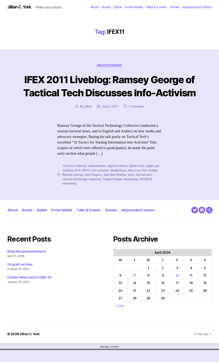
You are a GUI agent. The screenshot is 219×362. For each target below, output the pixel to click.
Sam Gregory (93, 188)
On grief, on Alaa (19, 277)
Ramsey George (73, 188)
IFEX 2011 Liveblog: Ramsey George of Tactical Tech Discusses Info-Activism (109, 93)
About (94, 7)
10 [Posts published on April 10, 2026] (177, 288)
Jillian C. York (20, 7)
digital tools (137, 179)
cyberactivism (97, 179)
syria (132, 188)
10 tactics (68, 179)
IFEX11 (87, 184)
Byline (118, 7)
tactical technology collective (81, 192)
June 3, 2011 (109, 120)
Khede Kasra (119, 184)
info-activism (101, 184)
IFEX (78, 184)
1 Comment (136, 120)
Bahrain (82, 179)
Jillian (87, 120)
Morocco (135, 184)
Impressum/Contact (197, 7)
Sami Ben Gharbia (115, 188)
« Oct (120, 319)
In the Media (134, 7)
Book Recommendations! (26, 264)
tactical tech (145, 188)
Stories (175, 7)
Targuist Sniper (113, 192)
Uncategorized (109, 65)
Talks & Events (156, 7)
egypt (150, 179)
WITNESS (147, 192)
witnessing (69, 197)
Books (106, 7)
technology (131, 192)
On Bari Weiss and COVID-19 (29, 290)
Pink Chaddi (151, 184)
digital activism (118, 179)
